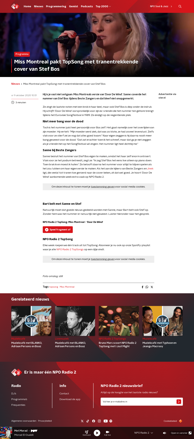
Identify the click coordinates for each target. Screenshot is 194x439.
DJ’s (13, 393)
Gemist (73, 6)
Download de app (69, 399)
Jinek (150, 168)
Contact (64, 393)
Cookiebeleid (170, 421)
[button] (86, 433)
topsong (53, 287)
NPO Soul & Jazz (161, 6)
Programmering (56, 6)
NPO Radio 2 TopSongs (70, 249)
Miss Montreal (67, 287)
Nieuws (38, 6)
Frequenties (18, 405)
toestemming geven (103, 186)
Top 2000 (103, 6)
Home (27, 6)
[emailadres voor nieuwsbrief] (142, 402)
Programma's (19, 399)
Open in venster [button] (181, 433)
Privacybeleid (45, 421)
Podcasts (87, 6)
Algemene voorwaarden (23, 421)
